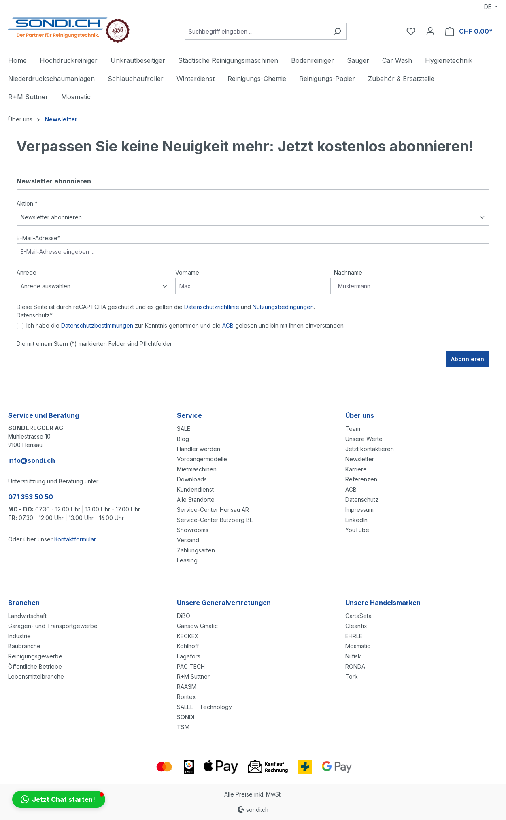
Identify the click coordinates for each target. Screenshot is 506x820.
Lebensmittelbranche (36, 676)
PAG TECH (191, 666)
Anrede (26, 272)
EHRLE (353, 636)
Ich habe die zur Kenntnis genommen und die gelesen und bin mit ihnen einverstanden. (185, 325)
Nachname (348, 272)
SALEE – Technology (204, 706)
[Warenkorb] (469, 31)
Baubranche (24, 646)
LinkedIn (356, 519)
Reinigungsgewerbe (35, 656)
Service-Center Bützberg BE (215, 519)
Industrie (19, 636)
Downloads (192, 479)
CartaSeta (358, 615)
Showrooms (192, 529)
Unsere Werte (364, 438)
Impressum (359, 509)
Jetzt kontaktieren (369, 448)
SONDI (185, 717)
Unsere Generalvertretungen (224, 602)
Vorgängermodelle (202, 459)
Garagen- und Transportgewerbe (53, 625)
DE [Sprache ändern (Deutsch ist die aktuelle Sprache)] (488, 6)
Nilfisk (353, 656)
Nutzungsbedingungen (283, 306)
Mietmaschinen (197, 469)
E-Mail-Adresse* (38, 237)
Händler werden (198, 448)
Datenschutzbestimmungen (97, 325)
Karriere (356, 469)
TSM (183, 727)
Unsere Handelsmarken (383, 602)
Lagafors (188, 656)
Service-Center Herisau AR (213, 509)
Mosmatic (357, 646)
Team (352, 428)
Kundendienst (195, 489)
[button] (58, 799)
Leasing (187, 560)
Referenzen (361, 479)
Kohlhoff (188, 646)
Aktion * (27, 203)
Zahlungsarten (196, 550)
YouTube (357, 529)
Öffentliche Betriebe (35, 666)
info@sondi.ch (31, 460)
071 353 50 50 (30, 497)
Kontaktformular (75, 539)
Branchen (24, 602)
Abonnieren (467, 359)
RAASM (186, 686)
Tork (351, 676)
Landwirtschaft (27, 615)
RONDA (355, 666)
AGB (228, 325)
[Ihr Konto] (430, 31)
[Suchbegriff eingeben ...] (256, 31)
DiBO (183, 615)
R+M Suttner (193, 676)
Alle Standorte (196, 499)
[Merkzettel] (411, 31)
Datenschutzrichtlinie (211, 306)
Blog (183, 438)
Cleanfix (356, 625)
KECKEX (188, 636)
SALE (183, 428)
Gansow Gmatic (197, 625)
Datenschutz (361, 499)
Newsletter (359, 459)
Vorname (187, 272)
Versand (188, 540)
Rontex (186, 696)
